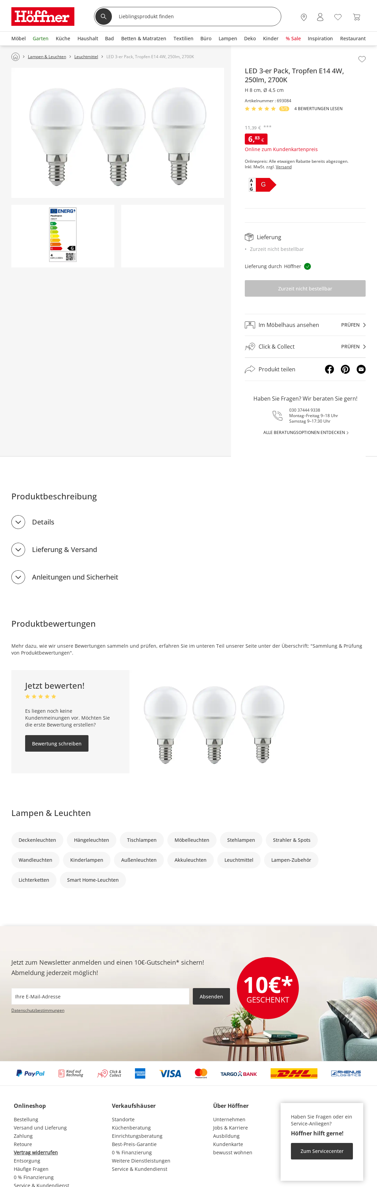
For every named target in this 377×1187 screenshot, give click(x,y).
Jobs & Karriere (230, 1127)
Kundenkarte (228, 1144)
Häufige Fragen (31, 1169)
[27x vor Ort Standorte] (304, 17)
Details (43, 522)
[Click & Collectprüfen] (305, 347)
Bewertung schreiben (57, 743)
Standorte (123, 1119)
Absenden (211, 996)
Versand (284, 167)
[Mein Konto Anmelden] (320, 17)
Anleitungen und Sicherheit (75, 577)
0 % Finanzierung (34, 1177)
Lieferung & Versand (64, 549)
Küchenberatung (131, 1127)
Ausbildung (226, 1136)
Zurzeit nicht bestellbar (305, 288)
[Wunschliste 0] (338, 16)
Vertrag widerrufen (36, 1152)
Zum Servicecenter (322, 1151)
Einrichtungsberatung (137, 1136)
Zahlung (23, 1136)
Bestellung (26, 1119)
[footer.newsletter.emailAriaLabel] (100, 996)
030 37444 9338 (304, 410)
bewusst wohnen (232, 1152)
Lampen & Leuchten (51, 812)
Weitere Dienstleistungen (141, 1160)
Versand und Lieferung (40, 1127)
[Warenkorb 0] (356, 17)
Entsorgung (27, 1160)
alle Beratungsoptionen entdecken (304, 432)
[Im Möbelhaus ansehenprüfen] (305, 325)
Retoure (23, 1144)
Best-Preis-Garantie (134, 1144)
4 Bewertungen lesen (318, 109)
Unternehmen (229, 1119)
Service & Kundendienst (139, 1169)
